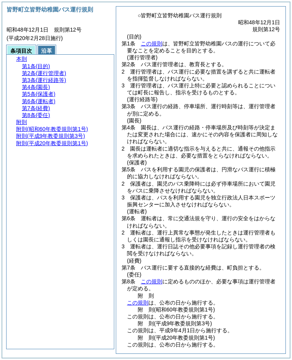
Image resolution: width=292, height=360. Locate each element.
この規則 (151, 43)
